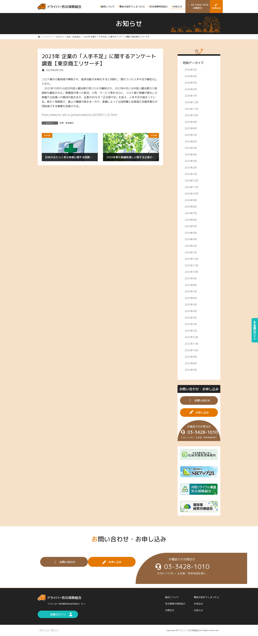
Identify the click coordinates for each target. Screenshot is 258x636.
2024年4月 (191, 232)
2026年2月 (191, 89)
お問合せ (169, 610)
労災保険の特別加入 (175, 603)
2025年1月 (191, 174)
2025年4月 (191, 154)
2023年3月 (191, 317)
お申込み (198, 603)
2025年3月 (191, 161)
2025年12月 (191, 102)
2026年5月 (191, 69)
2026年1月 (191, 95)
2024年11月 (191, 187)
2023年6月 (191, 297)
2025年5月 (191, 147)
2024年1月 (191, 252)
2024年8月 (191, 206)
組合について (172, 597)
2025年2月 (191, 167)
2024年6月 (191, 219)
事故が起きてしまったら (206, 597)
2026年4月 (191, 76)
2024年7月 (191, 213)
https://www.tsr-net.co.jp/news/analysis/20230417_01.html (79, 115)
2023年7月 (191, 291)
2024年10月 (191, 193)
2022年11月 (191, 343)
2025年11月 (191, 108)
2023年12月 (191, 258)
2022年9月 (191, 356)
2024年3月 (191, 239)
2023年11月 (191, 265)
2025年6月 (191, 141)
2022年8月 (191, 363)
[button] (199, 400)
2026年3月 (191, 82)
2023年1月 (191, 330)
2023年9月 (191, 278)
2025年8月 (191, 128)
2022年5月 (191, 369)
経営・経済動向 (67, 122)
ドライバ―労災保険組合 (189, 630)
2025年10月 (191, 115)
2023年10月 (191, 271)
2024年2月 (191, 245)
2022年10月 (191, 350)
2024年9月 (191, 200)
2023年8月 (191, 284)
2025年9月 (191, 121)
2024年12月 (191, 180)
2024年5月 (191, 226)
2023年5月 (191, 304)
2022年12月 (191, 337)
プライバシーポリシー (49, 630)
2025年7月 (191, 134)
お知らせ (198, 610)
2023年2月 (191, 324)
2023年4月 (191, 311)
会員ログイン (254, 330)
